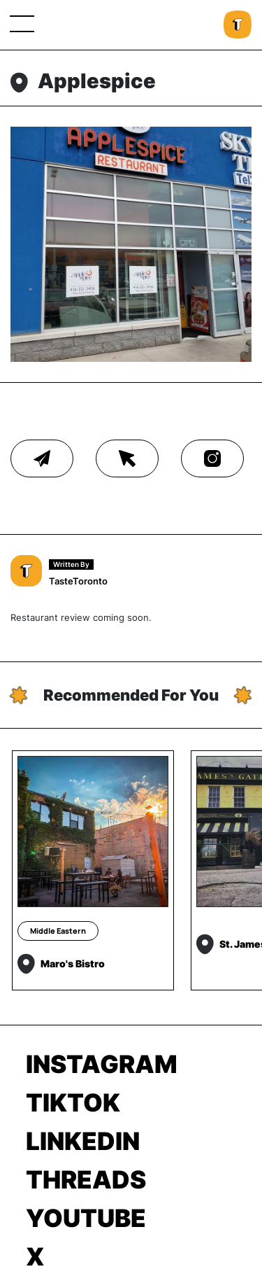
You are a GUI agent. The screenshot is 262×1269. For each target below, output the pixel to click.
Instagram (101, 1064)
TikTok (73, 1102)
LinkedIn (83, 1141)
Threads (86, 1179)
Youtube (86, 1218)
